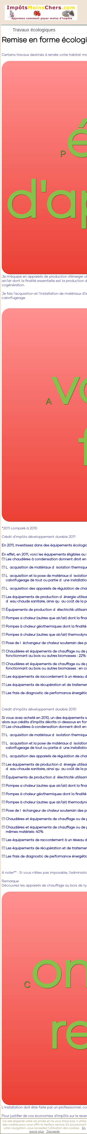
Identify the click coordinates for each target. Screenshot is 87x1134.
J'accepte (53, 1131)
